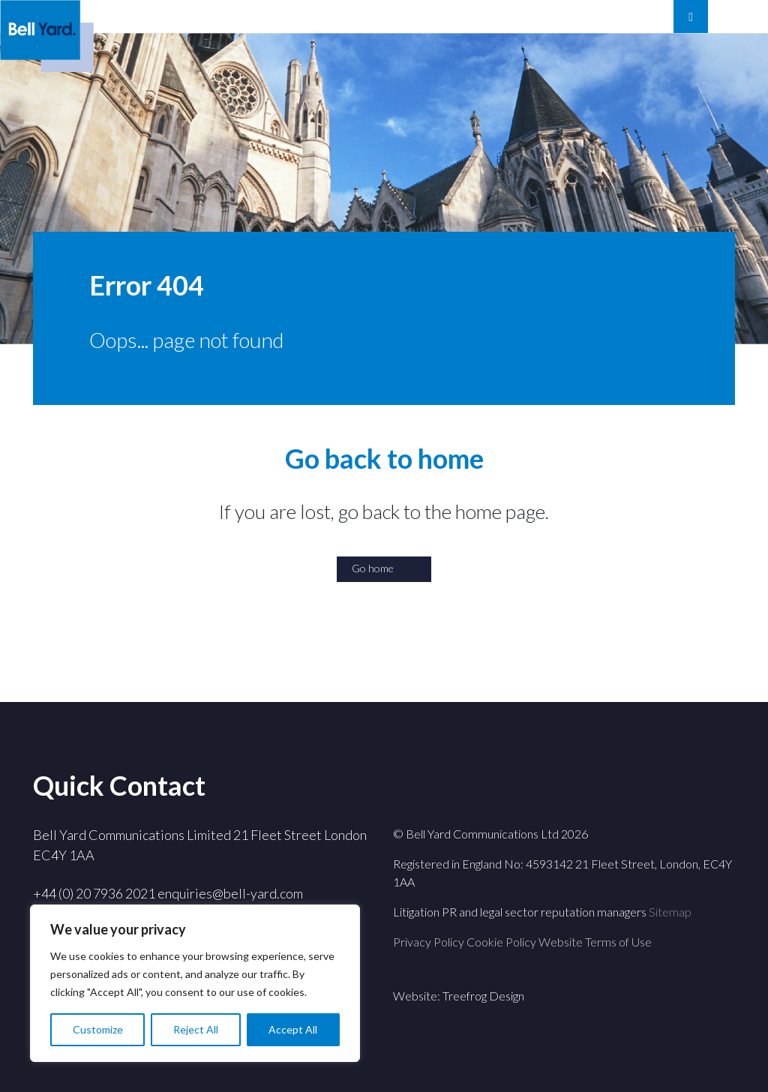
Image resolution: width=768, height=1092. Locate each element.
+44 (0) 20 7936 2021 (94, 893)
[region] (195, 983)
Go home (373, 568)
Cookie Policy (501, 941)
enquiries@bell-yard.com (230, 893)
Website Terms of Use (595, 941)
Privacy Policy (428, 941)
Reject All (195, 1029)
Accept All (292, 1029)
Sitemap (670, 911)
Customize (98, 1029)
